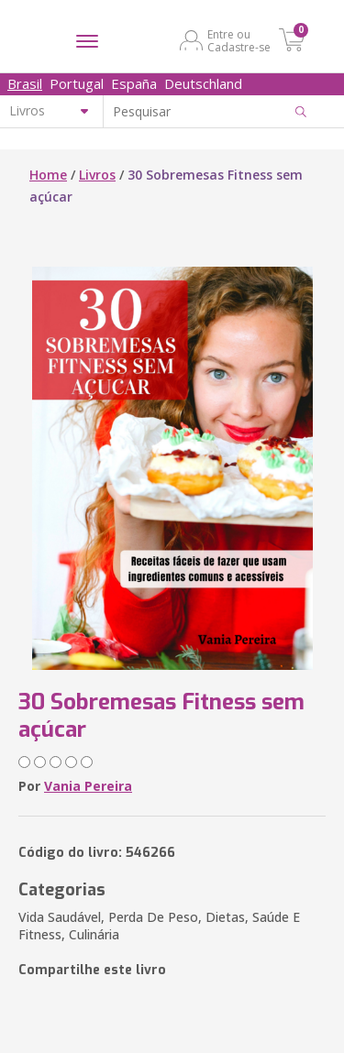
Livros (97, 174)
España (134, 83)
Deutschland (203, 83)
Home (48, 174)
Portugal (77, 83)
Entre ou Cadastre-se (239, 40)
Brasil (24, 83)
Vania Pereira (88, 786)
